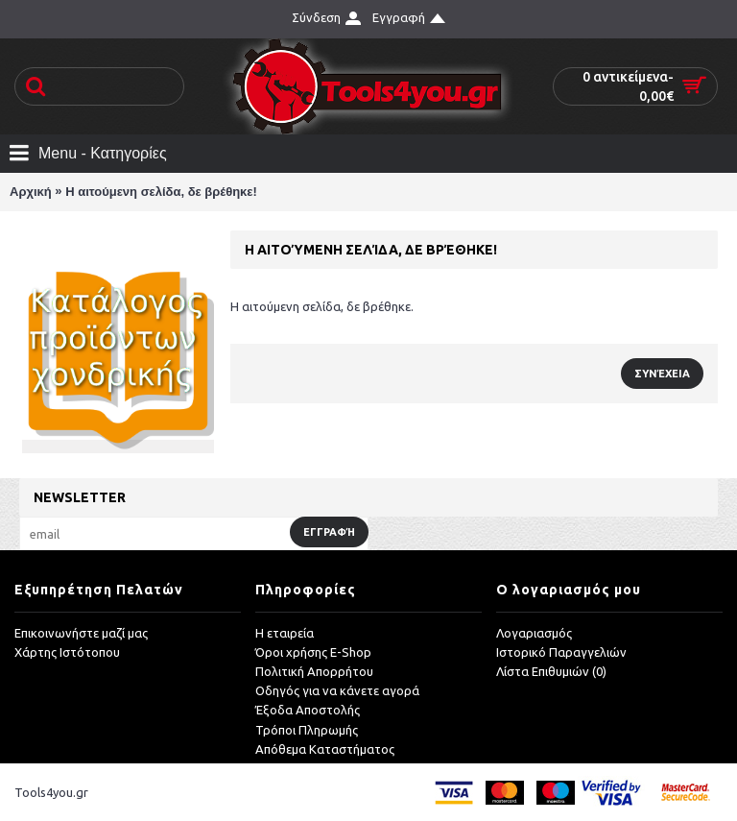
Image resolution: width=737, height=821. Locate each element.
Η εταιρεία (284, 633)
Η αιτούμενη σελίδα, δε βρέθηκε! (161, 191)
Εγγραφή (329, 532)
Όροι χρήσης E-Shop (313, 652)
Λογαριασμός (534, 633)
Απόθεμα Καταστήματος (324, 749)
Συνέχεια (662, 373)
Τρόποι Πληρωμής (306, 729)
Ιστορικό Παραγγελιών (561, 652)
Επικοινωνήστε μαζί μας (81, 633)
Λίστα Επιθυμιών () (551, 671)
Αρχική (31, 191)
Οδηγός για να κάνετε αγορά (337, 690)
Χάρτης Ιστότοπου (67, 652)
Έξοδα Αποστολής (307, 709)
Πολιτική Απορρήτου (314, 671)
